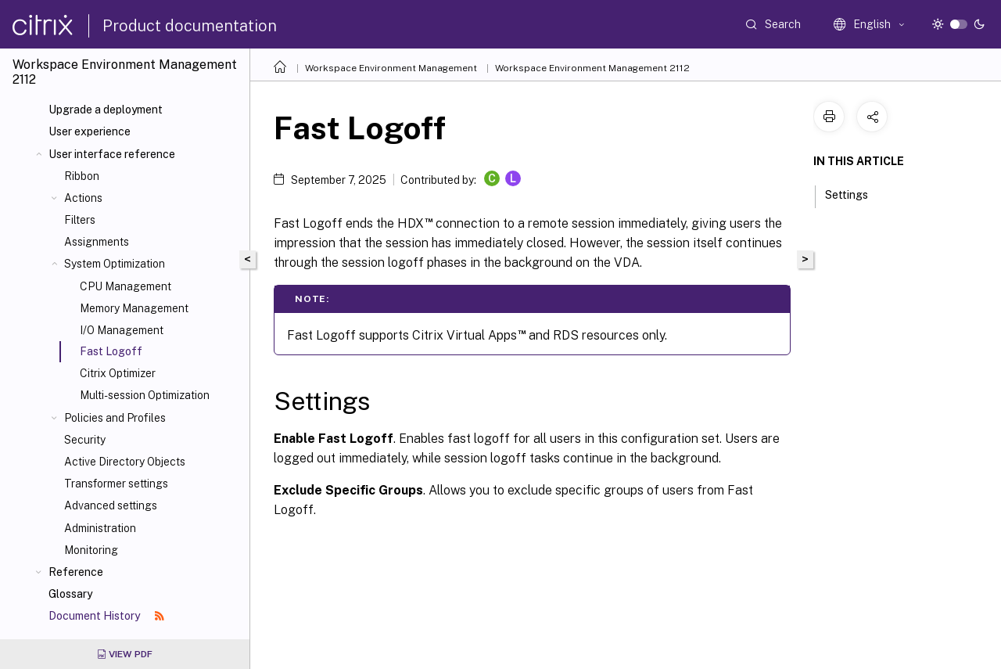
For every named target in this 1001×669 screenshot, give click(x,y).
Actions (83, 198)
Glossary (70, 594)
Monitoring (91, 550)
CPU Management (125, 286)
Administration (100, 528)
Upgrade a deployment (105, 109)
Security (85, 439)
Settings (855, 193)
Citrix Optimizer (118, 373)
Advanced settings (110, 505)
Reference (75, 572)
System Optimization (114, 263)
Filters (79, 220)
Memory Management (134, 308)
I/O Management (121, 330)
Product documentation (189, 25)
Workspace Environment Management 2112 (592, 68)
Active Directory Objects (124, 461)
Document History (106, 616)
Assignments (96, 242)
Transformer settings (116, 483)
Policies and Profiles (115, 418)
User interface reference (111, 154)
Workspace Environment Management (391, 68)
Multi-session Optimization (145, 395)
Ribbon (81, 176)
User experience (89, 131)
